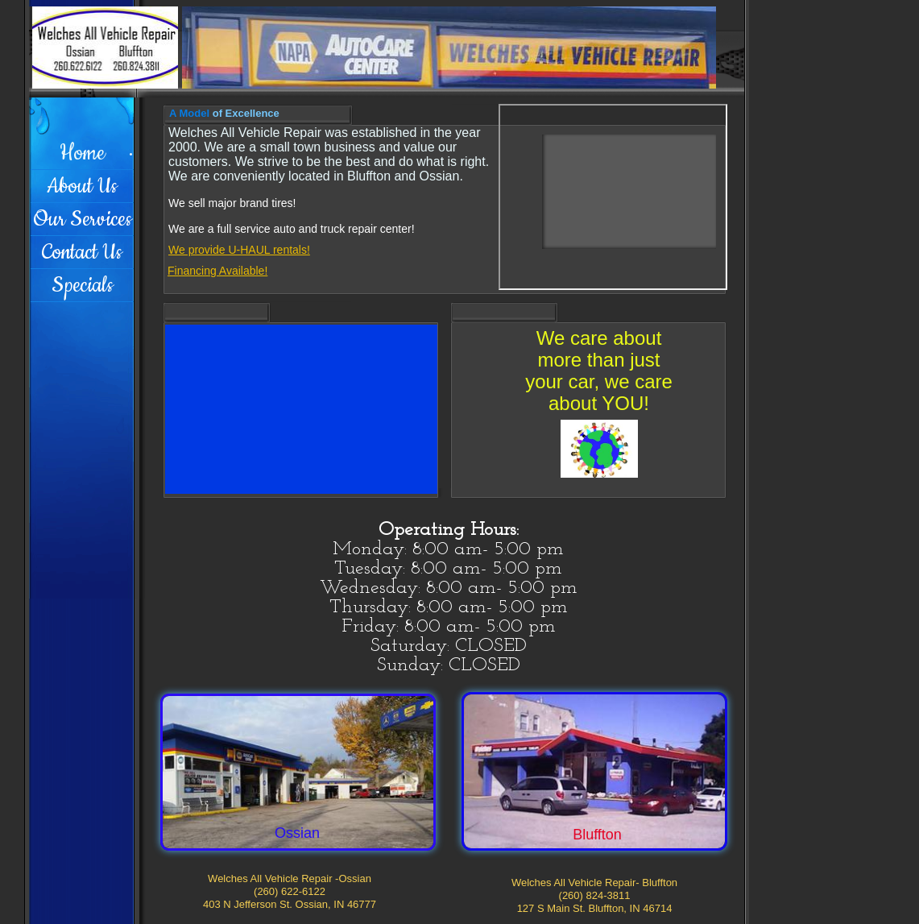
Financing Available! (217, 270)
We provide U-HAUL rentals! (239, 249)
